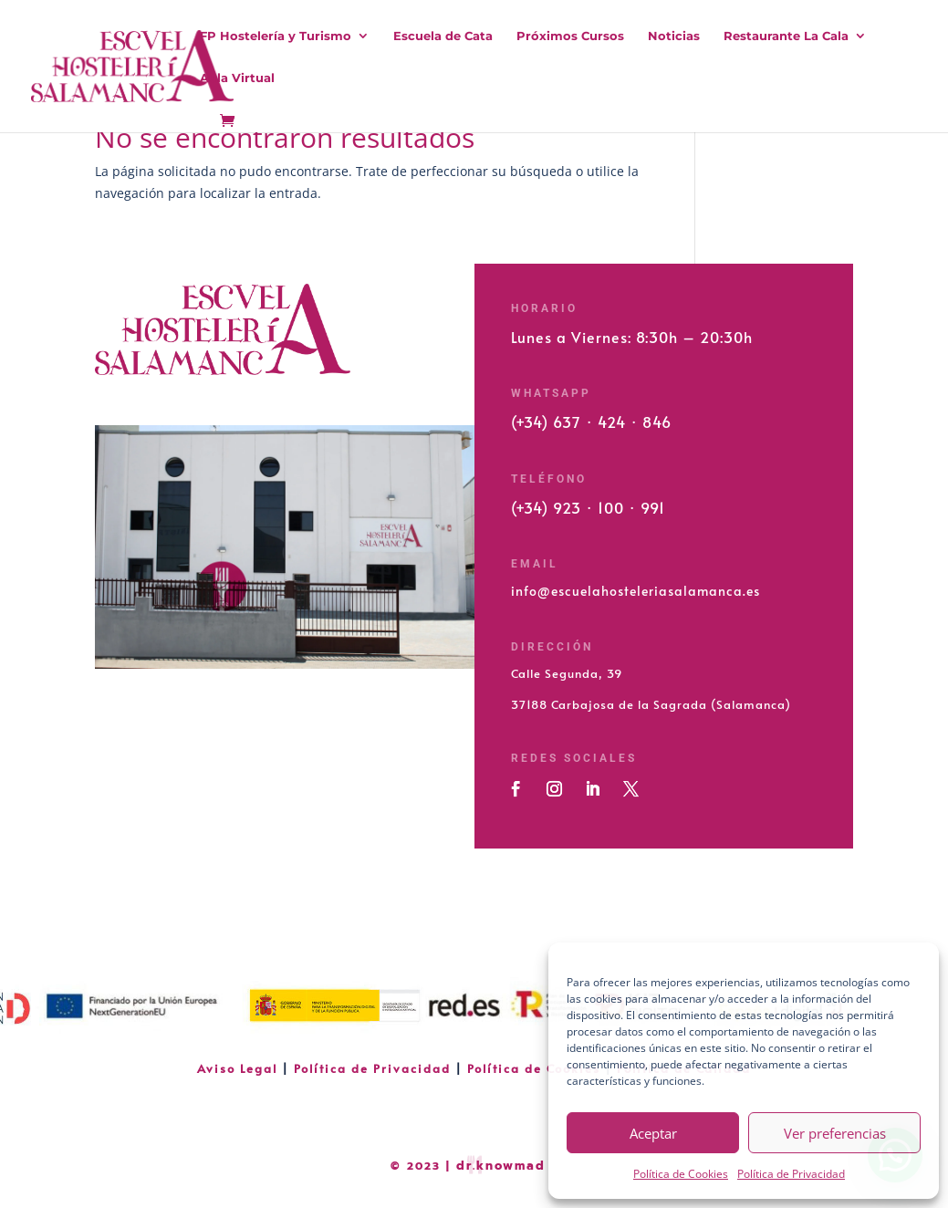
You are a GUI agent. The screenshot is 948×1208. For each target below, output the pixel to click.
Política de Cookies (680, 1174)
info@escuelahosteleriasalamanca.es (635, 590)
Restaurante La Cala (786, 36)
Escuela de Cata (443, 36)
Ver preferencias (835, 1133)
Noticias (674, 36)
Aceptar (653, 1133)
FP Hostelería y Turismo (275, 36)
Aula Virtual (237, 78)
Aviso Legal (239, 1068)
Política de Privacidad (791, 1174)
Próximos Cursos (570, 36)
